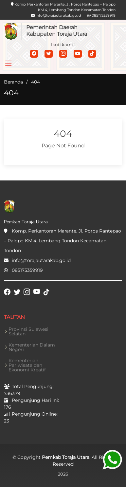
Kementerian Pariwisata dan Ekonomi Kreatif (27, 365)
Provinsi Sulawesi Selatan (28, 331)
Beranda (13, 82)
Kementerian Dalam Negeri (32, 347)
